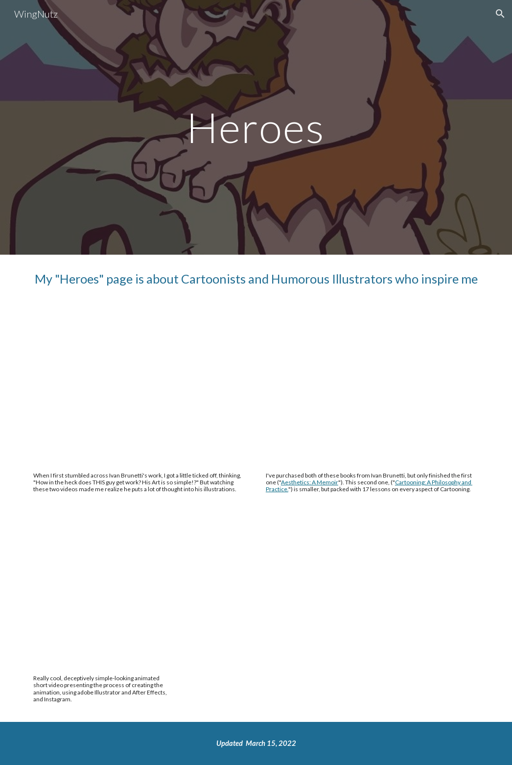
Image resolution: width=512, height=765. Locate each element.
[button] (500, 13)
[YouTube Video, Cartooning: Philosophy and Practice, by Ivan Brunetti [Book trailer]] (372, 390)
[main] (256, 127)
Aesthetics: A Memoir (309, 482)
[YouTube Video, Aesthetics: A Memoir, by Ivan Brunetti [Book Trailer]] (139, 390)
